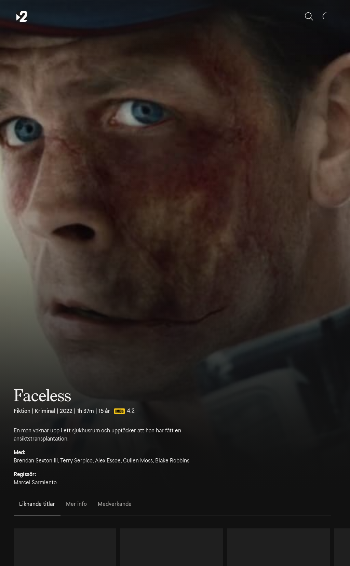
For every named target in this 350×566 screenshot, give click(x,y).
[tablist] (172, 504)
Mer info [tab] (76, 504)
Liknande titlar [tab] (37, 504)
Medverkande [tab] (115, 504)
